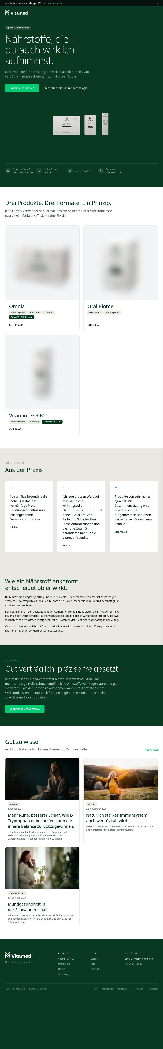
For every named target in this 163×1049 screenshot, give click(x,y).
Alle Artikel (151, 749)
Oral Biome (64, 963)
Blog (93, 963)
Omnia (61, 968)
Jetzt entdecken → (52, 3)
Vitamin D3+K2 (66, 958)
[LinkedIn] (152, 988)
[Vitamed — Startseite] (17, 12)
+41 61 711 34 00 (133, 963)
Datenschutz (107, 988)
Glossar (95, 958)
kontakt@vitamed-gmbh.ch (139, 958)
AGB (96, 988)
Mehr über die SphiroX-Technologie (66, 88)
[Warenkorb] (147, 12)
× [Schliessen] (157, 3)
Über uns (95, 968)
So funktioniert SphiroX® (25, 709)
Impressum (122, 988)
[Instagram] (137, 988)
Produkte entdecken (22, 88)
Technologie (64, 974)
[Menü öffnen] (154, 12)
